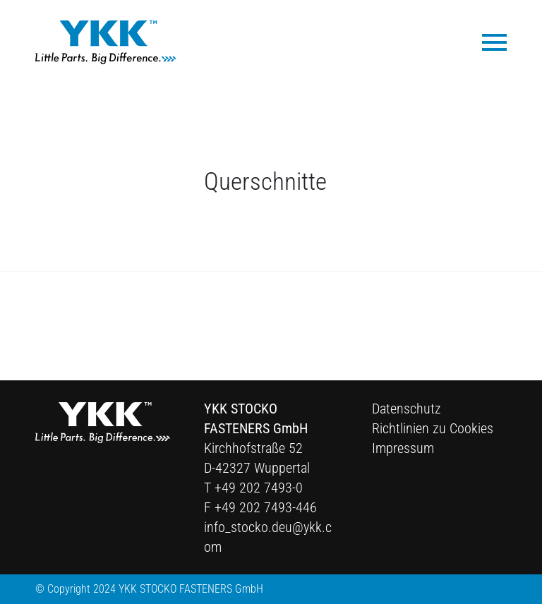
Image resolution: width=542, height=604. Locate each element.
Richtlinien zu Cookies (432, 428)
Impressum (403, 448)
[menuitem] (487, 41)
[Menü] (487, 41)
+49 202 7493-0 (259, 487)
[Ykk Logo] (105, 42)
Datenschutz (406, 408)
